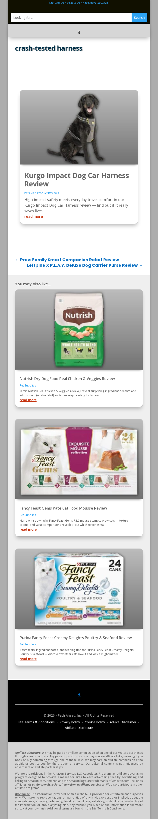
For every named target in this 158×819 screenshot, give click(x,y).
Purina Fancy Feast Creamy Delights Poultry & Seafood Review (76, 637)
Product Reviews (48, 193)
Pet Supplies (28, 385)
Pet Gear (30, 193)
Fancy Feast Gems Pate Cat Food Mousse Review (63, 508)
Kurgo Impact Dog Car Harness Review (76, 179)
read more (33, 216)
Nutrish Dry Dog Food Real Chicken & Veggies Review (67, 378)
